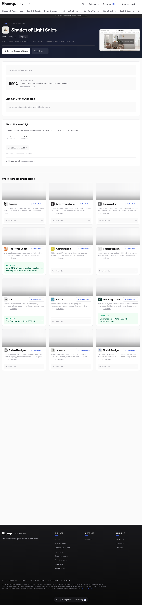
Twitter (29, 154)
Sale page (13, 37)
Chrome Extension (62, 548)
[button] (110, 4)
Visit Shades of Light (17, 148)
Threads (119, 548)
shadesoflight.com (18, 23)
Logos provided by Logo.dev (46, 588)
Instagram (10, 154)
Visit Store (40, 51)
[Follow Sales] (16, 51)
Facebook (20, 154)
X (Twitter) (120, 543)
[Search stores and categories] (83, 4)
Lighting (23, 37)
